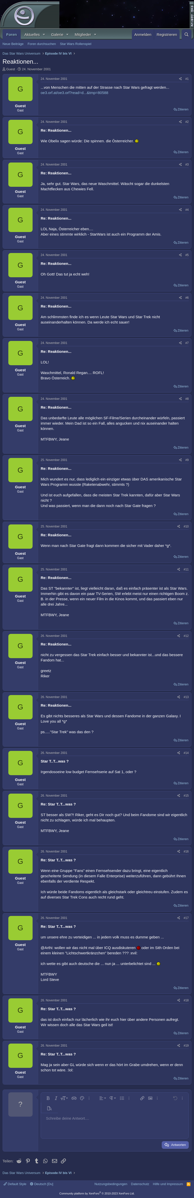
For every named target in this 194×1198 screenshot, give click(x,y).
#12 (186, 636)
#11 (186, 569)
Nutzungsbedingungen (110, 1184)
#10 (186, 526)
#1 (187, 79)
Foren (11, 34)
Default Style (15, 1184)
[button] (43, 34)
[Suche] (186, 34)
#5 (187, 255)
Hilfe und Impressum (168, 1184)
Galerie (57, 34)
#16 (186, 851)
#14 (186, 753)
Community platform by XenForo (97, 1193)
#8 (187, 399)
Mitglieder (83, 34)
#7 (187, 343)
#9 (187, 460)
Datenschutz (140, 1184)
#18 (186, 1000)
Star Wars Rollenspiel (75, 44)
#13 (186, 697)
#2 (187, 122)
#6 (187, 298)
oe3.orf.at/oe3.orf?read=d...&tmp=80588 (74, 92)
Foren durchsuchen (42, 44)
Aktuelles (32, 34)
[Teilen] (180, 79)
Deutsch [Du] (41, 1184)
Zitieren (183, 109)
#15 (186, 795)
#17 (186, 918)
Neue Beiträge (13, 44)
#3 (187, 164)
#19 (186, 1045)
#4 (187, 210)
